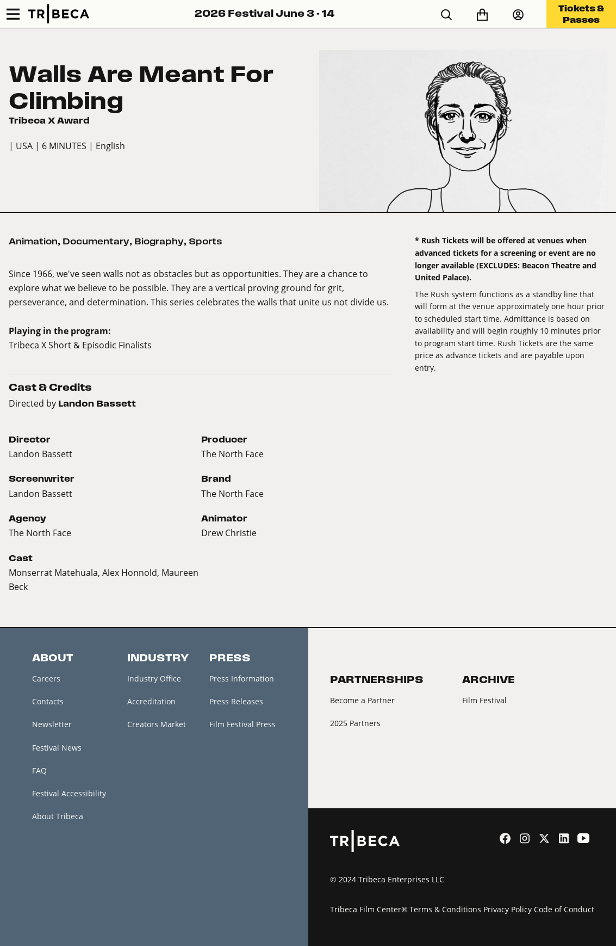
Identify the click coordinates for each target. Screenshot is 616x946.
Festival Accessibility (69, 793)
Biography (159, 241)
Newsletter (52, 724)
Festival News (57, 747)
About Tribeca (57, 816)
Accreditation (151, 701)
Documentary (96, 241)
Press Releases (236, 701)
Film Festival (484, 700)
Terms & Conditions (445, 909)
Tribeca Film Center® (369, 909)
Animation (33, 241)
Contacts (48, 701)
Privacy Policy (507, 909)
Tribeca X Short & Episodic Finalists (80, 345)
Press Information (241, 678)
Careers (46, 678)
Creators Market (156, 724)
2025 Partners (355, 723)
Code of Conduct (564, 909)
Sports (205, 241)
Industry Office (154, 678)
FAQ (39, 770)
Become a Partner (362, 700)
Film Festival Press (242, 724)
